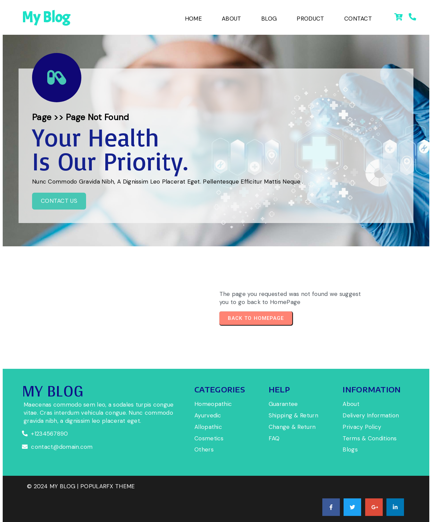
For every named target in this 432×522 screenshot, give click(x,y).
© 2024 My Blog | (53, 501)
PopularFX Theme (107, 501)
